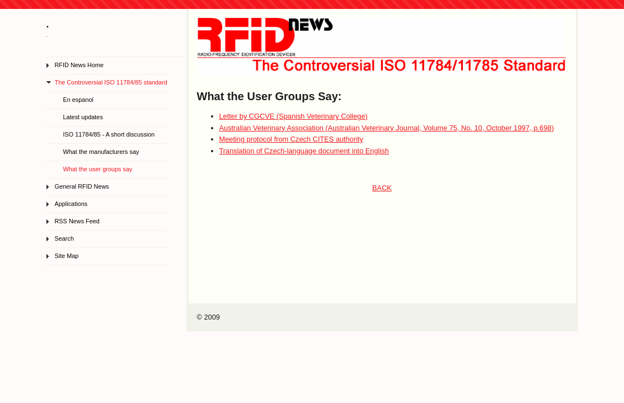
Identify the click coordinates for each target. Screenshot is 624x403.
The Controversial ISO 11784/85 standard (111, 82)
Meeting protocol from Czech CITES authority (291, 139)
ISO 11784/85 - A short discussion (109, 134)
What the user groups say (98, 169)
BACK (382, 188)
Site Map (67, 255)
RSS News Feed (77, 221)
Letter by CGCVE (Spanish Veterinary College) (293, 116)
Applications (71, 203)
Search (64, 238)
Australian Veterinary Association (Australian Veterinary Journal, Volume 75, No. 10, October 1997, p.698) (386, 128)
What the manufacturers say (101, 151)
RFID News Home (79, 65)
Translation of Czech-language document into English (304, 151)
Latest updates (83, 117)
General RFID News (82, 186)
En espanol (78, 99)
